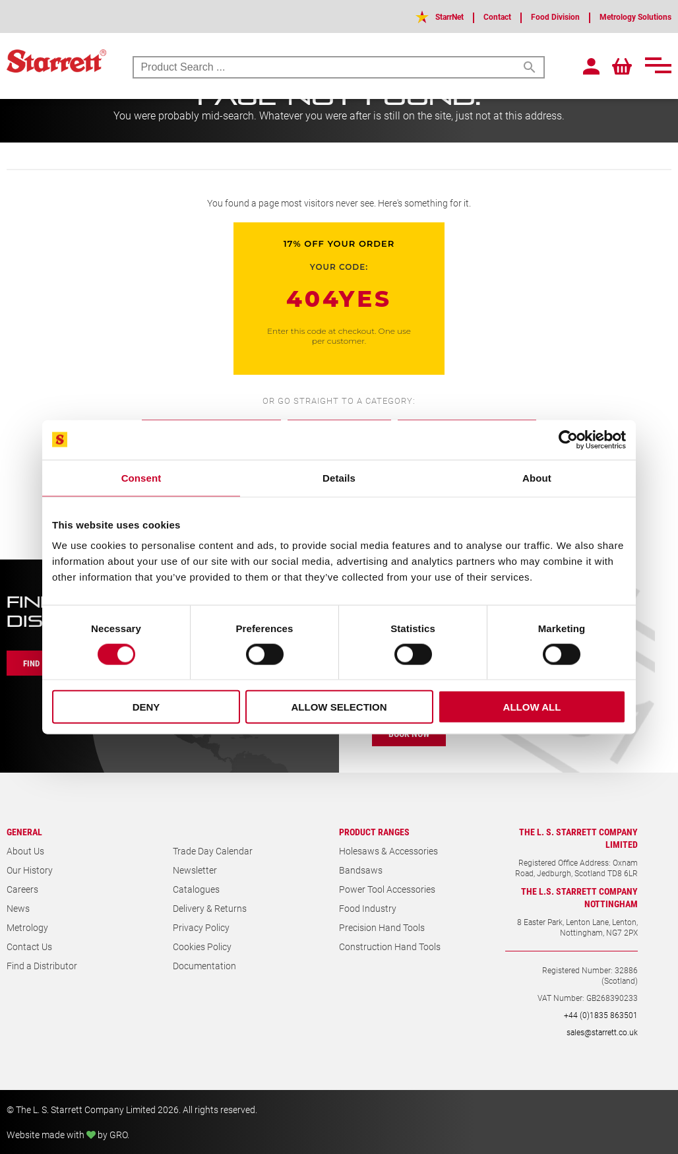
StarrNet (419, 16)
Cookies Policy (202, 946)
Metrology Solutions (628, 16)
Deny (146, 707)
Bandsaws (361, 870)
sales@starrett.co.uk (602, 1032)
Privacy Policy (201, 927)
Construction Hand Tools (390, 946)
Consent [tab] (141, 477)
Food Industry (367, 908)
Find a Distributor (42, 965)
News (18, 908)
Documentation (204, 965)
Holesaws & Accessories (388, 851)
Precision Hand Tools (382, 927)
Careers (22, 889)
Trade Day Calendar (213, 851)
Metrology (27, 927)
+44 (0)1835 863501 (601, 1015)
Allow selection (339, 707)
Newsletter (195, 870)
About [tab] (536, 477)
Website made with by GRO (67, 1134)
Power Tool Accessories (387, 889)
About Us (25, 851)
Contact (473, 16)
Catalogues (196, 889)
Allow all (532, 707)
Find (34, 663)
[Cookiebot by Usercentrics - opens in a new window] (568, 439)
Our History (30, 870)
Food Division (538, 16)
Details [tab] (339, 477)
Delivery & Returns (210, 908)
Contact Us (29, 946)
